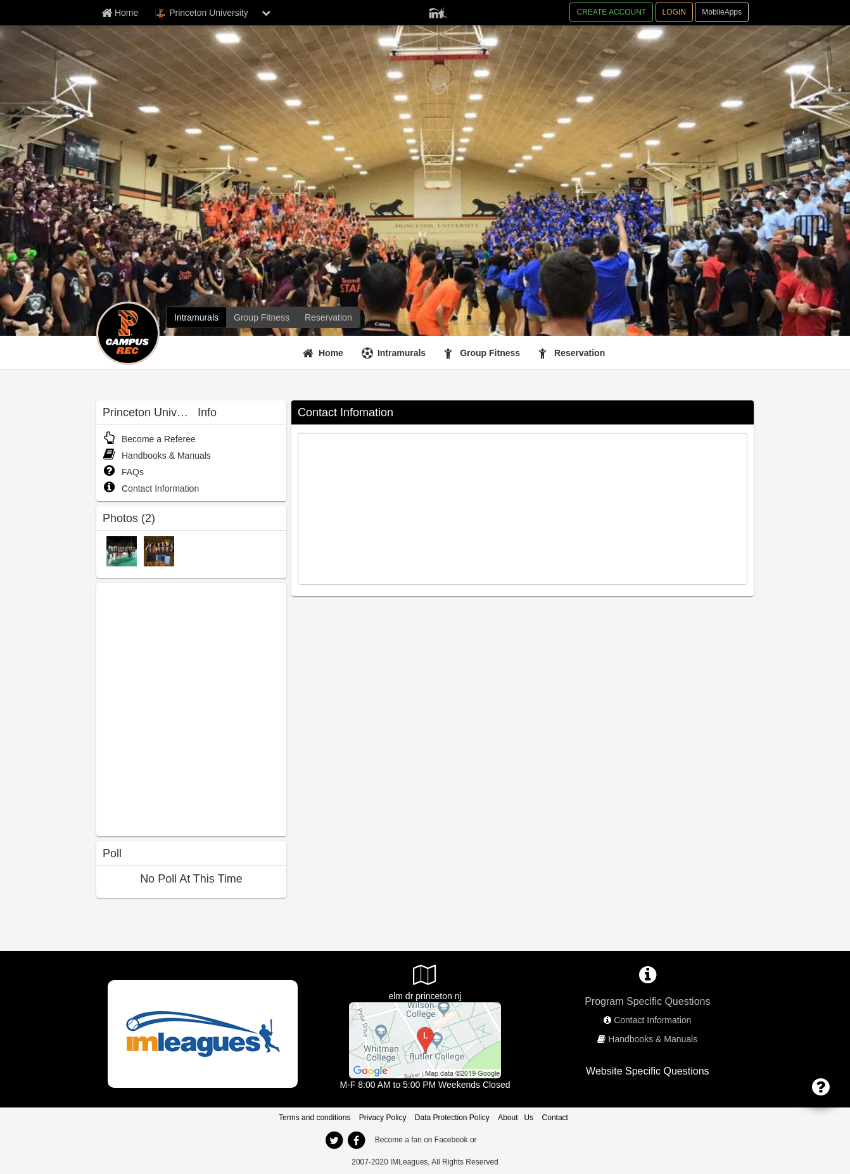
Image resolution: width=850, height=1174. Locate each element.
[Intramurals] (196, 317)
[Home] (324, 352)
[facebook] (356, 1140)
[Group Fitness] (261, 317)
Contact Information (151, 488)
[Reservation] (328, 317)
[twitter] (334, 1140)
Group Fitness (490, 353)
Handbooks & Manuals (157, 455)
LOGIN (674, 12)
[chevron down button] (266, 13)
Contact (555, 1117)
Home (331, 353)
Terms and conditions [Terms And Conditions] (314, 1117)
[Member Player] (437, 11)
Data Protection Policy (452, 1117)
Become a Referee (149, 439)
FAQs (123, 472)
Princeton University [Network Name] (201, 13)
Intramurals (401, 353)
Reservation (579, 353)
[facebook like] (191, 708)
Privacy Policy (383, 1117)
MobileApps (722, 12)
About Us (515, 1117)
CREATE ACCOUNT (611, 12)
